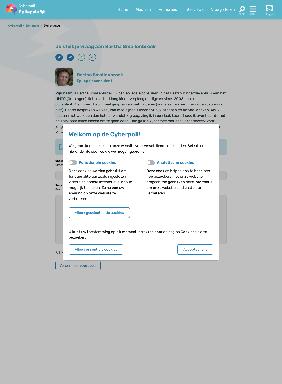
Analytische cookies (175, 162)
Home (122, 9)
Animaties (168, 9)
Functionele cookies (97, 162)
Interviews (194, 9)
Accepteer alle (195, 249)
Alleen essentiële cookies (96, 249)
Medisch (143, 9)
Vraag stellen (223, 9)
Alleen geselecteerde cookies (99, 212)
